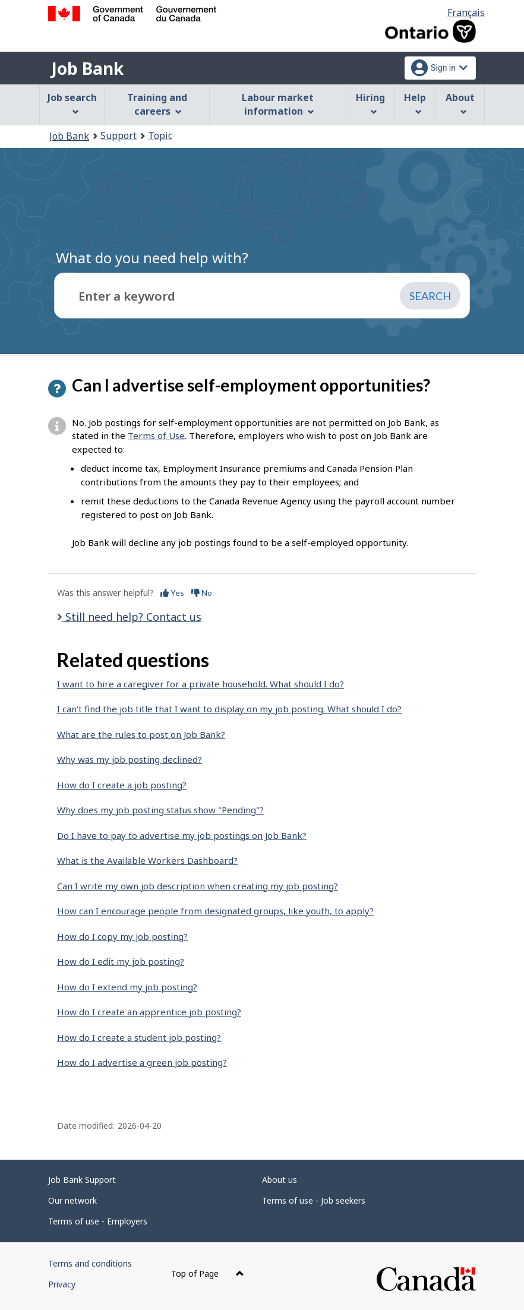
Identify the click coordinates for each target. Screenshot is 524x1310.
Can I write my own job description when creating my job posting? (197, 886)
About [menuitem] (460, 103)
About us (279, 1179)
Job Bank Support (82, 1179)
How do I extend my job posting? (127, 987)
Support (118, 135)
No (201, 593)
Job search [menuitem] (72, 103)
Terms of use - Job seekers (313, 1200)
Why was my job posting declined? (129, 759)
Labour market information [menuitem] (278, 104)
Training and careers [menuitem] (157, 104)
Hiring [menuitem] (370, 103)
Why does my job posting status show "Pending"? (160, 810)
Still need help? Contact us (131, 617)
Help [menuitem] (415, 103)
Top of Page (207, 1273)
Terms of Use (156, 435)
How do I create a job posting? (122, 785)
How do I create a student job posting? (139, 1037)
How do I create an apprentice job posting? (149, 1012)
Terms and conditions (90, 1263)
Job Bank (87, 68)
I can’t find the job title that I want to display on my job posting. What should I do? (229, 709)
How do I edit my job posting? (120, 961)
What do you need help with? (152, 258)
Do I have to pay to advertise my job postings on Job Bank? (182, 835)
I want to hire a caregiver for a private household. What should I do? (200, 684)
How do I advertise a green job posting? (142, 1062)
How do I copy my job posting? (122, 936)
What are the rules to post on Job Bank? (141, 734)
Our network (72, 1200)
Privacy (61, 1284)
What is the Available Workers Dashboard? (147, 860)
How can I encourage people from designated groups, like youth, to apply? (215, 911)
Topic (160, 135)
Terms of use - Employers (97, 1221)
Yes (172, 593)
